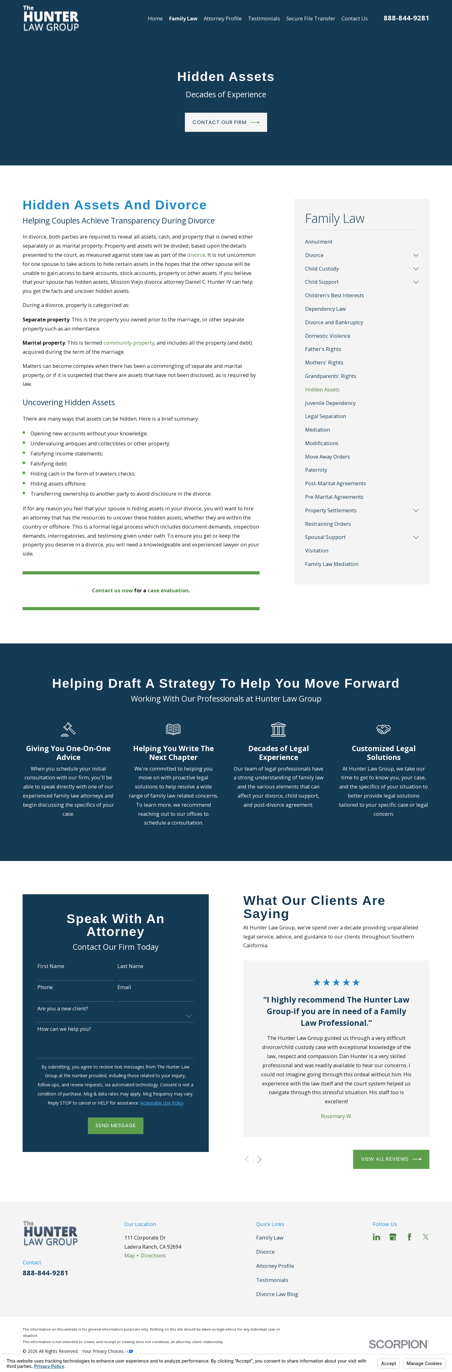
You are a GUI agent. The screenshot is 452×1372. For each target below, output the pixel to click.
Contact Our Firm (225, 122)
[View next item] (259, 1159)
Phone (45, 987)
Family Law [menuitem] (183, 18)
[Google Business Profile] (392, 1236)
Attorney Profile (275, 1265)
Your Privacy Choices (107, 1351)
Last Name (130, 966)
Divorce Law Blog (277, 1294)
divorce (196, 254)
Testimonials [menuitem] (264, 18)
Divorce (265, 1251)
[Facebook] (409, 1236)
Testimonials (272, 1279)
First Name (50, 966)
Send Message (115, 1125)
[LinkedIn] (376, 1236)
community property (129, 342)
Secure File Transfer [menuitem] (310, 18)
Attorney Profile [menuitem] (223, 18)
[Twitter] (425, 1236)
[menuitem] (362, 242)
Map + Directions (145, 1255)
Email (124, 987)
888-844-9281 (406, 17)
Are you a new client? (62, 1008)
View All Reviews (391, 1159)
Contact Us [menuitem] (355, 18)
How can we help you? (64, 1029)
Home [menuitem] (155, 18)
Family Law (269, 1237)
